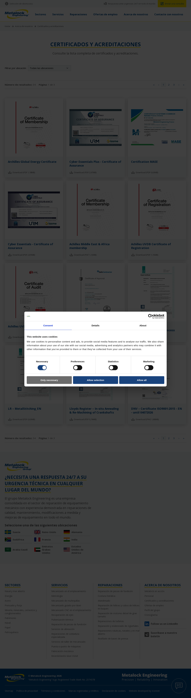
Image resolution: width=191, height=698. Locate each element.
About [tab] (142, 325)
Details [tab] (95, 325)
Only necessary (49, 380)
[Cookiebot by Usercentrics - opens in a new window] (150, 316)
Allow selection (95, 380)
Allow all (142, 380)
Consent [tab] (48, 325)
